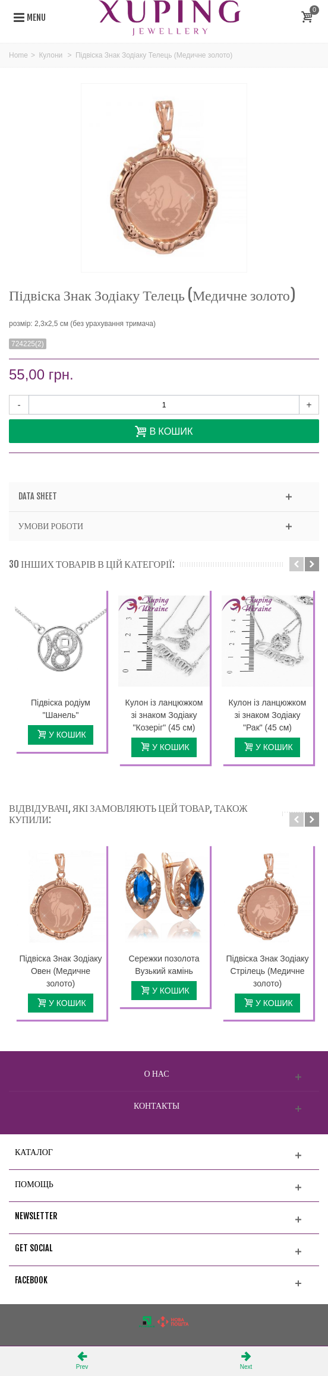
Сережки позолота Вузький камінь (163, 965)
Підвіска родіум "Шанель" (60, 709)
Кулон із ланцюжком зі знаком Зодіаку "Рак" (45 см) (268, 715)
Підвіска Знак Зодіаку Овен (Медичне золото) (60, 971)
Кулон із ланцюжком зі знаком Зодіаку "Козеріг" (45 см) (164, 715)
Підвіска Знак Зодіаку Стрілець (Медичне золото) (267, 971)
